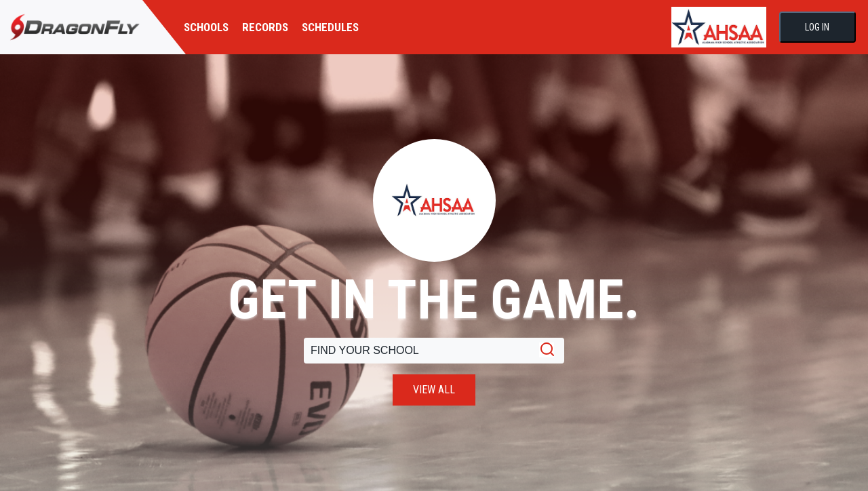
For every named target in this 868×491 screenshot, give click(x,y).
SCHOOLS (206, 27)
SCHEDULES (330, 27)
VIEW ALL (434, 389)
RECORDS (265, 27)
